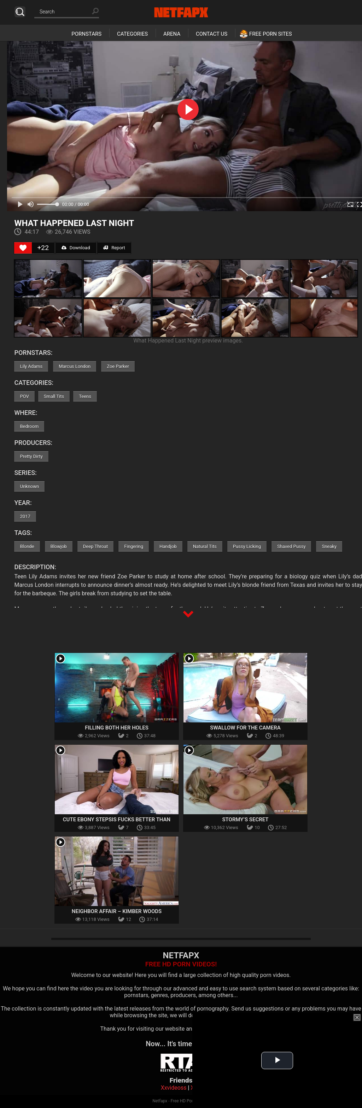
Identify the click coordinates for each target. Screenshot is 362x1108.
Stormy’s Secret (245, 819)
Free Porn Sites (270, 34)
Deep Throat (95, 546)
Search (19, 11)
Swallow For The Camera (245, 728)
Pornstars (86, 34)
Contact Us (211, 34)
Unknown (29, 486)
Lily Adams (31, 366)
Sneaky (329, 546)
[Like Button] (23, 248)
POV (24, 396)
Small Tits (54, 396)
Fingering (133, 546)
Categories (132, 34)
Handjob (168, 546)
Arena (171, 34)
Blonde (27, 546)
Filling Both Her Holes (116, 728)
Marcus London (74, 366)
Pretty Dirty (31, 456)
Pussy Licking (247, 546)
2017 (25, 516)
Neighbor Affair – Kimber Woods (117, 911)
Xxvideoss (174, 1087)
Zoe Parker (118, 366)
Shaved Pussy (291, 546)
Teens (85, 396)
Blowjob (59, 546)
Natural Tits (205, 546)
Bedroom (29, 426)
